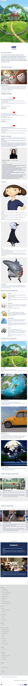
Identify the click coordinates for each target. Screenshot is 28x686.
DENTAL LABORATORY (5, 601)
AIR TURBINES (4, 589)
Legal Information (5, 667)
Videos (3, 636)
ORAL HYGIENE (4, 596)
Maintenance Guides (5, 631)
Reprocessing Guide (5, 629)
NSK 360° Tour (4, 657)
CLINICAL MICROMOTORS (6, 592)
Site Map (3, 671)
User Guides (4, 640)
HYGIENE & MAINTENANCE (6, 603)
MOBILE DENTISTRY (5, 594)
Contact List (4, 649)
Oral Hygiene (9, 93)
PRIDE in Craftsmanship (6, 655)
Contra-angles (4, 93)
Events (3, 618)
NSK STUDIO (4, 611)
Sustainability (4, 659)
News (3, 616)
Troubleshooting (4, 633)
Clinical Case (4, 638)
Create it (3, 608)
